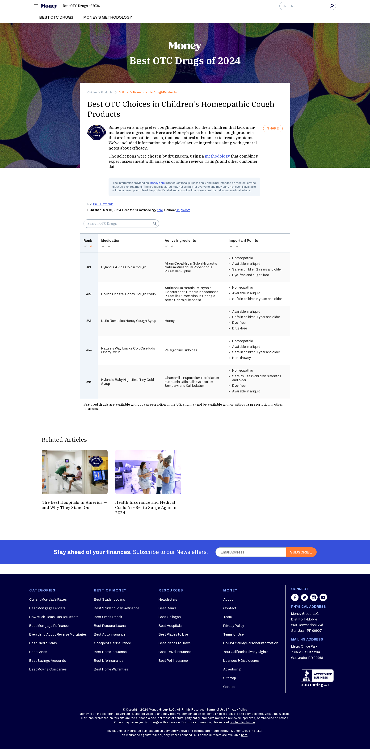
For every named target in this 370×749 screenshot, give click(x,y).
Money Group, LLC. (162, 709)
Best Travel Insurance (175, 652)
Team (227, 617)
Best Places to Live (173, 634)
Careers (229, 687)
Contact (229, 608)
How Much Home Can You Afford (53, 617)
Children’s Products (99, 92)
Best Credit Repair (108, 617)
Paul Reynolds (103, 204)
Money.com (157, 183)
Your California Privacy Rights (245, 652)
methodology (217, 156)
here (160, 210)
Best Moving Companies (48, 669)
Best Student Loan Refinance (116, 608)
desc (85, 246)
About (228, 599)
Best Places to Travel (175, 643)
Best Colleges (170, 617)
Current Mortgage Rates (48, 599)
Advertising (232, 669)
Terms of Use (233, 634)
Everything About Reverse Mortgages (58, 634)
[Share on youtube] (323, 599)
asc (91, 246)
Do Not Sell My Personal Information (250, 643)
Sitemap (229, 678)
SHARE (273, 128)
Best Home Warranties (111, 669)
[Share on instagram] (314, 599)
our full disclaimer (242, 722)
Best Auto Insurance (110, 634)
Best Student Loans (109, 599)
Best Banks (38, 652)
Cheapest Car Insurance (112, 643)
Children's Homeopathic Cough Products (147, 92)
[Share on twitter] (305, 599)
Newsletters (168, 599)
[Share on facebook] (295, 599)
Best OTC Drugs (56, 17)
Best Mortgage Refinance (49, 626)
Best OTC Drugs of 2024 (81, 6)
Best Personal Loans (110, 626)
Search (332, 6)
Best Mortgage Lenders (47, 608)
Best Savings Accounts (47, 660)
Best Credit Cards (43, 643)
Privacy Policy (233, 626)
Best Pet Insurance (173, 660)
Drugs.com (183, 210)
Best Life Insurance (108, 660)
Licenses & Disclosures (241, 660)
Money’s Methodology (107, 17)
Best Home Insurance (110, 652)
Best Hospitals (170, 626)
